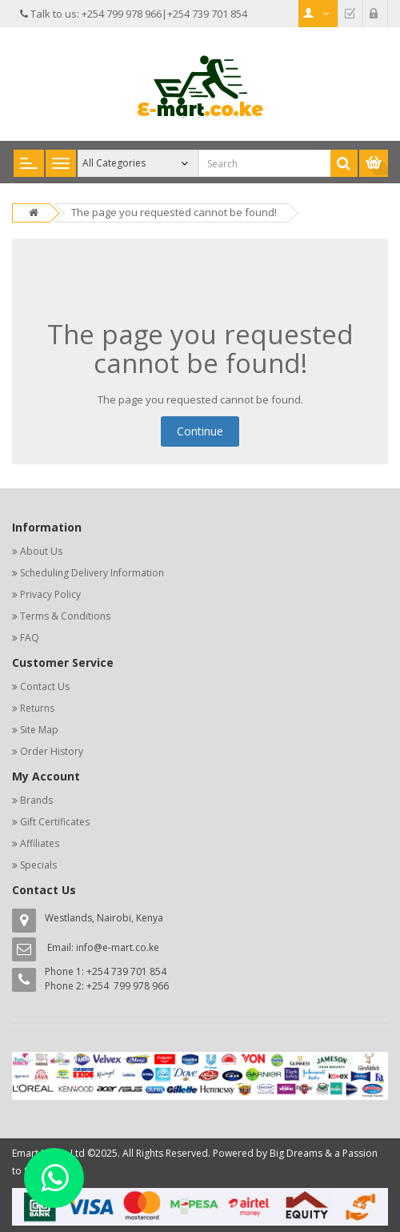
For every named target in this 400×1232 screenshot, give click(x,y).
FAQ (29, 637)
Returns (37, 708)
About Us (41, 551)
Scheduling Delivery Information (92, 573)
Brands (36, 800)
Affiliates (39, 843)
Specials (38, 865)
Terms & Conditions (65, 616)
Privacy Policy (50, 594)
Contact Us (45, 686)
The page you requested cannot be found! (174, 212)
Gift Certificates (55, 822)
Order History (51, 751)
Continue (200, 431)
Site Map (39, 729)
